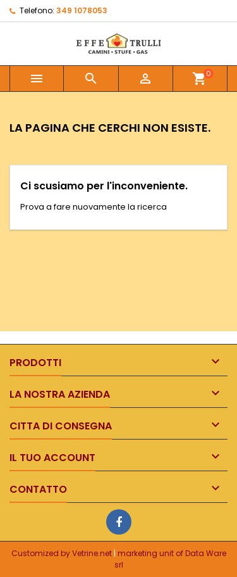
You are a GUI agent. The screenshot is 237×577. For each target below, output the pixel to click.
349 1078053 (81, 10)
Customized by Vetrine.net (62, 553)
